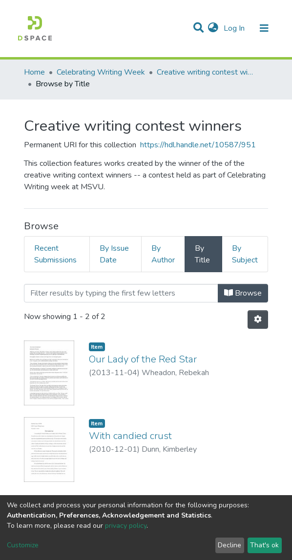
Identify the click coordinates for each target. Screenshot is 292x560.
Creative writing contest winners (205, 72)
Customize (23, 545)
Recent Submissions (55, 254)
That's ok (264, 545)
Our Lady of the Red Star (143, 359)
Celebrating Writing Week (101, 72)
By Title (202, 254)
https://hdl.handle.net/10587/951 (198, 145)
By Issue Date (114, 254)
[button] (213, 28)
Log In (235, 28)
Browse (243, 293)
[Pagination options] (258, 319)
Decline (229, 545)
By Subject (245, 254)
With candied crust (130, 435)
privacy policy (125, 525)
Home (34, 72)
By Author (163, 254)
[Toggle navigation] (264, 28)
